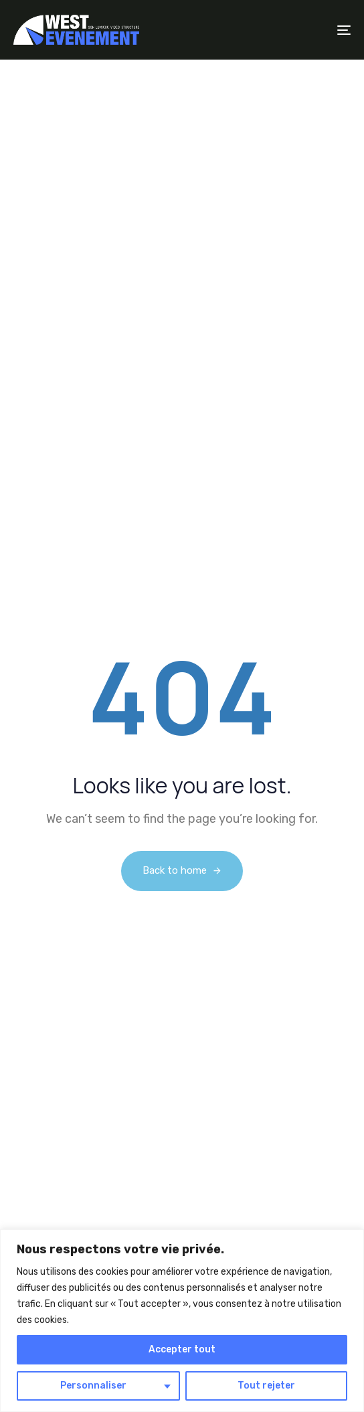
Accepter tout (182, 1349)
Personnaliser (93, 1385)
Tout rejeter (266, 1385)
